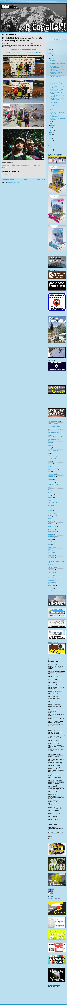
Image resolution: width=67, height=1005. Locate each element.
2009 (50, 149)
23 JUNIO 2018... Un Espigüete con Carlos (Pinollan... (57, 116)
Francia (49, 492)
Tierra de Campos (51, 583)
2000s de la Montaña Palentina (54, 432)
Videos (49, 591)
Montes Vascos (51, 537)
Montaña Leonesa (51, 526)
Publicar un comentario (8, 174)
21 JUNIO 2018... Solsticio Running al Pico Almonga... (57, 119)
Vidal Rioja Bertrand (51, 898)
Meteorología (50, 521)
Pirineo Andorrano (51, 550)
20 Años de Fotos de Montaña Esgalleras (56, 429)
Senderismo (50, 575)
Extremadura (50, 485)
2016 (50, 136)
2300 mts (50, 442)
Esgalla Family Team (52, 477)
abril (51, 127)
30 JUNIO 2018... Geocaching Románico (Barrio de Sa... (56, 110)
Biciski (49, 451)
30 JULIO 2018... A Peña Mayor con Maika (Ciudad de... (56, 93)
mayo (51, 125)
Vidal (9, 164)
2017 (50, 134)
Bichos (49, 448)
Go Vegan (50, 498)
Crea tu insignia (57, 898)
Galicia (49, 495)
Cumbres (50, 461)
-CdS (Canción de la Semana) (54, 421)
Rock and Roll (51, 570)
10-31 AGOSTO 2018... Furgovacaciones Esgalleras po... (57, 81)
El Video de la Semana (52, 469)
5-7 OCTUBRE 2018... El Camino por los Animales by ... (57, 67)
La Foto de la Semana (52, 513)
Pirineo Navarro (51, 557)
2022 (50, 49)
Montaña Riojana (51, 529)
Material (49, 520)
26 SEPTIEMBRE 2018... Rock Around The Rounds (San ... (56, 73)
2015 (50, 138)
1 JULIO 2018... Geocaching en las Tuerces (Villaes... (57, 107)
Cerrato (49, 455)
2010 (50, 147)
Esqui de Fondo (51, 482)
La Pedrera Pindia (51, 515)
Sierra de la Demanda (52, 577)
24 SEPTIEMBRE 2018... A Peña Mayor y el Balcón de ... (57, 76)
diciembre (52, 58)
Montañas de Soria (52, 533)
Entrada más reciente (8, 179)
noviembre (52, 60)
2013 (50, 141)
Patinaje (49, 544)
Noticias (49, 541)
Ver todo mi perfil (56, 890)
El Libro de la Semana (52, 468)
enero (51, 132)
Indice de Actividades (52, 503)
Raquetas (50, 566)
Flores (49, 489)
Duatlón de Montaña (52, 464)
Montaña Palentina (52, 528)
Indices (49, 507)
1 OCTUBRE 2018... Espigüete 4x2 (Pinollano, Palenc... (57, 70)
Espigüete (50, 481)
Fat (48, 487)
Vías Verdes (50, 590)
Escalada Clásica (51, 473)
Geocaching (50, 497)
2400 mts (50, 443)
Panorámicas (50, 542)
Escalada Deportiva (52, 474)
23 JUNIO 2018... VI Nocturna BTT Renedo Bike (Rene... (57, 113)
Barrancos (50, 447)
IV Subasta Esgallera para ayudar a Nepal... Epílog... (57, 64)
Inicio (25, 179)
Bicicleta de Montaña (11, 165)
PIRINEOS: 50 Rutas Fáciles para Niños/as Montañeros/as (55, 559)
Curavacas (50, 463)
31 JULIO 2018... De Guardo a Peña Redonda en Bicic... (56, 90)
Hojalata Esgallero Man (52, 502)
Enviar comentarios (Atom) (13, 182)
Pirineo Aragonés (51, 552)
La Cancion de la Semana (53, 511)
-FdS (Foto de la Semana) (53, 423)
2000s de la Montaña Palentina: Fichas (56, 436)
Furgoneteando (51, 494)
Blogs (49, 453)
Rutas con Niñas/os (52, 572)
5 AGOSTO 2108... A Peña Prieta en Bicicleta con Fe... (57, 87)
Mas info (49, 518)
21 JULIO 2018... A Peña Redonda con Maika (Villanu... (57, 99)
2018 (50, 56)
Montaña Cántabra (51, 524)
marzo (51, 128)
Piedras (49, 549)
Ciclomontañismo (51, 456)
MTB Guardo (32, 165)
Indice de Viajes (51, 505)
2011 (50, 145)
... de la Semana (51, 428)
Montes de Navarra (52, 536)
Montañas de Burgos (52, 531)
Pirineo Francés (51, 555)
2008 (50, 150)
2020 (50, 53)
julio (51, 121)
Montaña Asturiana (52, 523)
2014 (50, 140)
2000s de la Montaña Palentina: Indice (55, 439)
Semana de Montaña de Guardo (54, 574)
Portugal (49, 564)
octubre (52, 62)
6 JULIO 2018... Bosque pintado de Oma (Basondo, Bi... (57, 104)
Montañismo (50, 534)
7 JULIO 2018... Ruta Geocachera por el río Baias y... (57, 102)
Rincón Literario (51, 569)
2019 (50, 55)
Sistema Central (51, 580)
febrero (52, 130)
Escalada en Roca (51, 476)
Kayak (49, 508)
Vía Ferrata (50, 587)
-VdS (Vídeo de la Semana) (53, 426)
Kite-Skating (50, 510)
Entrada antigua (40, 179)
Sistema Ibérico (51, 582)
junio (51, 123)
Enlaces (49, 471)
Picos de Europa (51, 547)
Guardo (49, 500)
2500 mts (50, 445)
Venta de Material (51, 585)
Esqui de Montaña (51, 484)
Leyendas (50, 516)
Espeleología (50, 479)
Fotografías (50, 490)
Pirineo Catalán (51, 554)
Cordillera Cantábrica (52, 460)
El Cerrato (50, 466)
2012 (50, 143)
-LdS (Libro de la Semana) (53, 424)
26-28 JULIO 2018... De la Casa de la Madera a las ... (57, 96)
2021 (50, 51)
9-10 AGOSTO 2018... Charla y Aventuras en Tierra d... (56, 84)
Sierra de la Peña (51, 578)
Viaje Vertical (50, 588)
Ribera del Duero (38, 165)
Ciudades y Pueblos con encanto (22, 165)
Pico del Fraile (51, 546)
